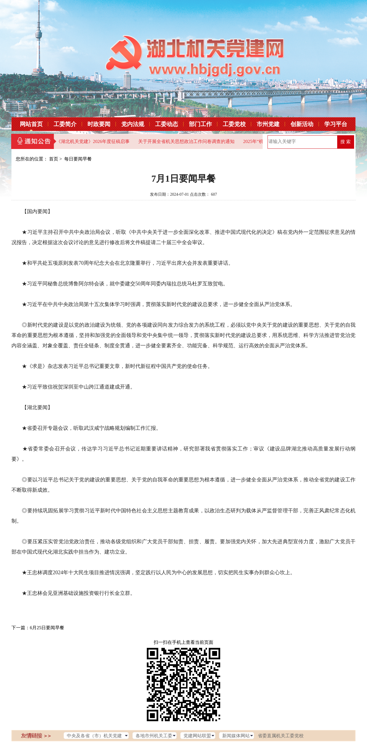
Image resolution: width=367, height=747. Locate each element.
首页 (53, 158)
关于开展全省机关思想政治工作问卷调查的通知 (186, 141)
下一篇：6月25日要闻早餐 (37, 627)
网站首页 (31, 124)
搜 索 (345, 141)
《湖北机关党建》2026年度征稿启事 (93, 141)
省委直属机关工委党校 (281, 735)
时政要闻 (98, 124)
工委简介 (65, 124)
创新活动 (301, 124)
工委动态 (166, 124)
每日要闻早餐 (78, 158)
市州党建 (268, 124)
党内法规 (132, 124)
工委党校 (234, 124)
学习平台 (335, 124)
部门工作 (200, 124)
